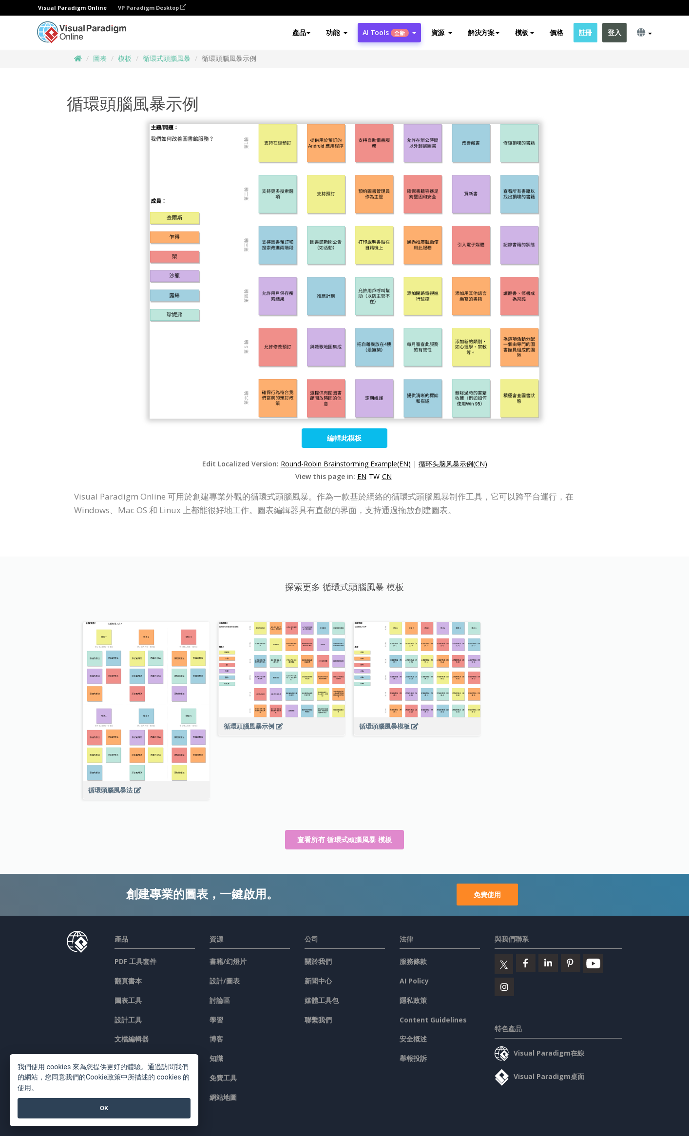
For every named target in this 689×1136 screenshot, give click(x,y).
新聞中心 (318, 980)
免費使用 (487, 894)
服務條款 (413, 961)
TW (374, 476)
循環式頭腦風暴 (167, 58)
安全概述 (413, 1038)
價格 (556, 32)
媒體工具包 (322, 1000)
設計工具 (128, 1019)
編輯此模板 (344, 438)
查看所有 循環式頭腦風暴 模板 (344, 839)
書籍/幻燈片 (228, 961)
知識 (216, 1058)
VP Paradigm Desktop (152, 7)
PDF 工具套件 (135, 961)
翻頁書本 (128, 980)
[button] (336, 32)
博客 (216, 1038)
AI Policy (414, 980)
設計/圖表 (225, 980)
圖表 (100, 58)
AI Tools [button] (389, 32)
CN (387, 476)
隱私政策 (413, 1000)
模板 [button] (524, 32)
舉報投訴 (413, 1058)
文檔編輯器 (132, 1038)
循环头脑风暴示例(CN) (453, 463)
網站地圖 (223, 1097)
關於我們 (318, 961)
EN (361, 476)
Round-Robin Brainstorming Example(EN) (346, 463)
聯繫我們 (318, 1019)
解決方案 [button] (483, 32)
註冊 (585, 32)
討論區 (220, 1000)
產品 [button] (301, 32)
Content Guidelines (433, 1019)
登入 (614, 32)
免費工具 (223, 1077)
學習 (216, 1019)
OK (104, 1108)
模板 (125, 58)
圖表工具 (128, 1000)
